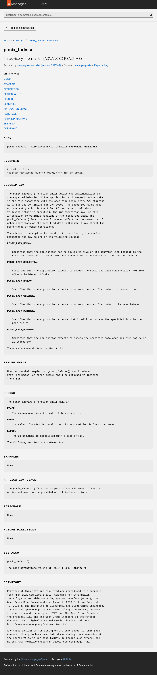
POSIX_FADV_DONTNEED (21, 311)
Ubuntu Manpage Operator (35, 659)
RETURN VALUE (12, 94)
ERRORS (8, 99)
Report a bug (101, 65)
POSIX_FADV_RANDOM (19, 281)
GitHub (67, 659)
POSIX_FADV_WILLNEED (21, 296)
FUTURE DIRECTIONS (15, 118)
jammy (8, 40)
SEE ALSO (9, 123)
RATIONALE (10, 113)
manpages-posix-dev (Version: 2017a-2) (39, 65)
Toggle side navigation (21, 27)
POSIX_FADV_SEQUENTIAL (22, 262)
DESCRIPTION (11, 89)
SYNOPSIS (9, 84)
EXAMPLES (10, 104)
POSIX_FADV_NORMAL (19, 243)
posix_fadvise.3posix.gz (43, 40)
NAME (7, 79)
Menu (43, 3)
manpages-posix (82, 65)
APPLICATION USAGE (15, 108)
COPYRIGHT (10, 128)
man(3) (20, 40)
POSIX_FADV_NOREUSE (20, 329)
